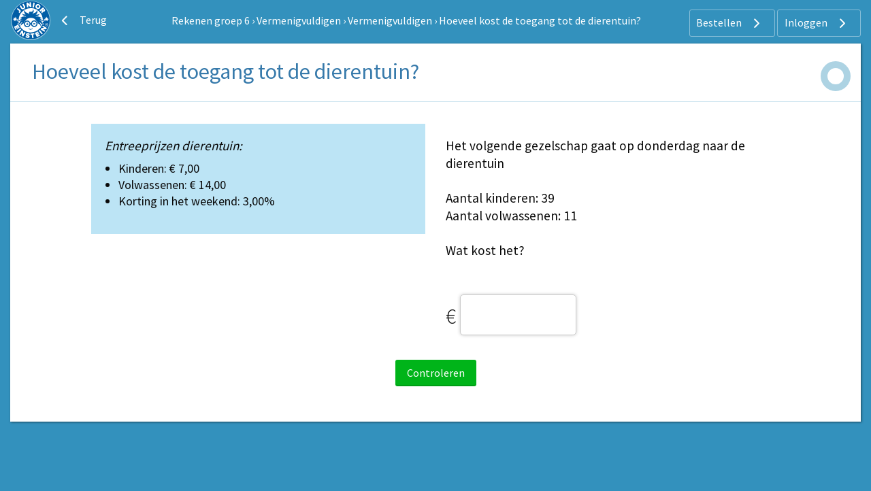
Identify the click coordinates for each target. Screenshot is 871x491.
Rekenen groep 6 (210, 20)
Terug (82, 20)
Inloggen (817, 23)
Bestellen (729, 23)
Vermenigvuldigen (299, 20)
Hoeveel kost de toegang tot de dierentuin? (540, 20)
